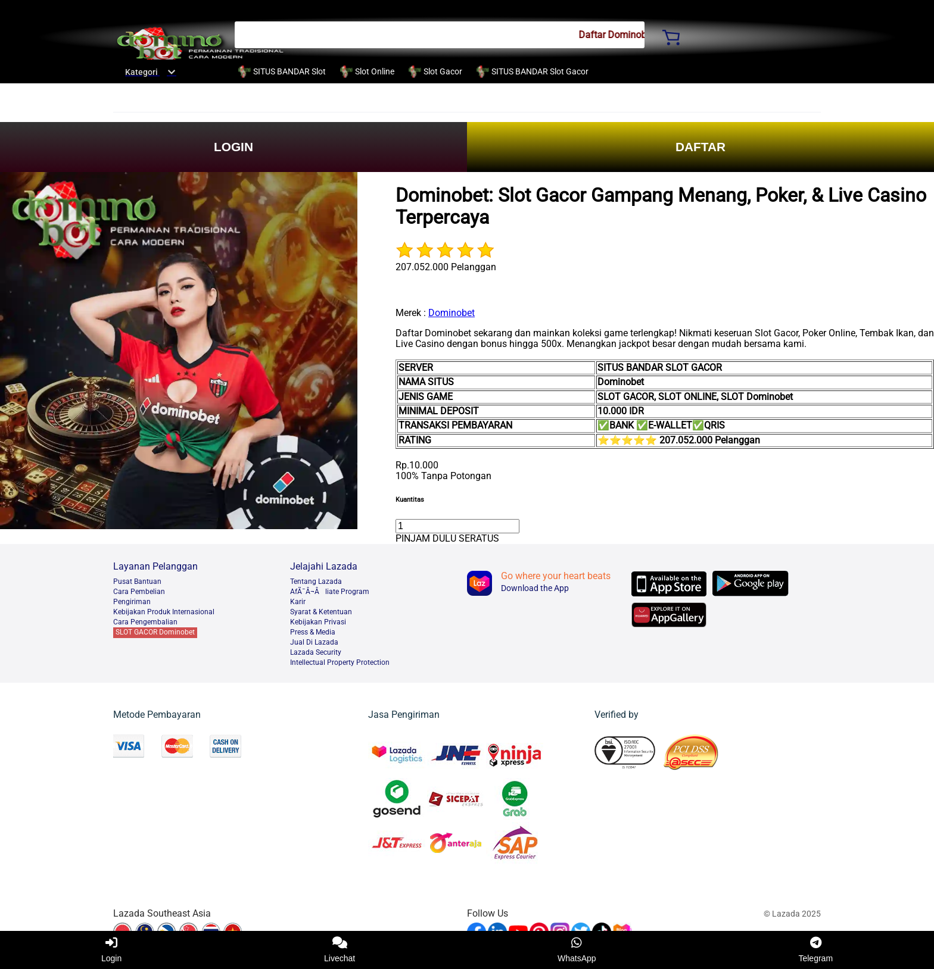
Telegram (815, 950)
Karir (298, 602)
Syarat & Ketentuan (321, 612)
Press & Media (312, 632)
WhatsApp (577, 950)
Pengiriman (132, 602)
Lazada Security (315, 652)
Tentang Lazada (316, 581)
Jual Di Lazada (314, 642)
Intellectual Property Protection (340, 662)
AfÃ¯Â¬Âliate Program (329, 591)
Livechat (339, 950)
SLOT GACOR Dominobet (155, 632)
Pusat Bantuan (137, 581)
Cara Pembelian (139, 591)
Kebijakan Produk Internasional (163, 612)
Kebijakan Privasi (318, 622)
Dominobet (451, 312)
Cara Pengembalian (145, 622)
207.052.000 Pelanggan (446, 267)
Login (111, 950)
